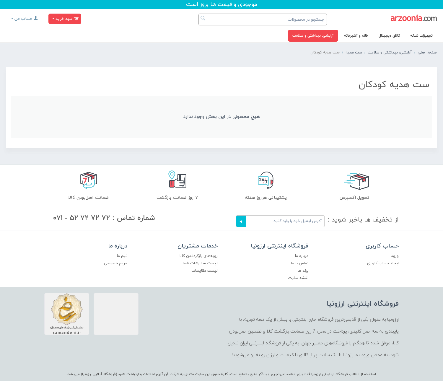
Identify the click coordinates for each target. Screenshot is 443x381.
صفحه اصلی (427, 52)
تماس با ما (299, 263)
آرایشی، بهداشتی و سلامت (313, 35)
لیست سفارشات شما (200, 263)
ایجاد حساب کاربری (383, 263)
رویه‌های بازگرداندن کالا (198, 256)
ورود (395, 256)
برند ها (302, 270)
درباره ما (301, 256)
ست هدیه (354, 52)
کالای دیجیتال (389, 35)
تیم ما (122, 256)
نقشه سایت (298, 278)
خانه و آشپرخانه (356, 35)
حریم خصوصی (115, 263)
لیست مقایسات (204, 270)
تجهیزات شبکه (421, 35)
